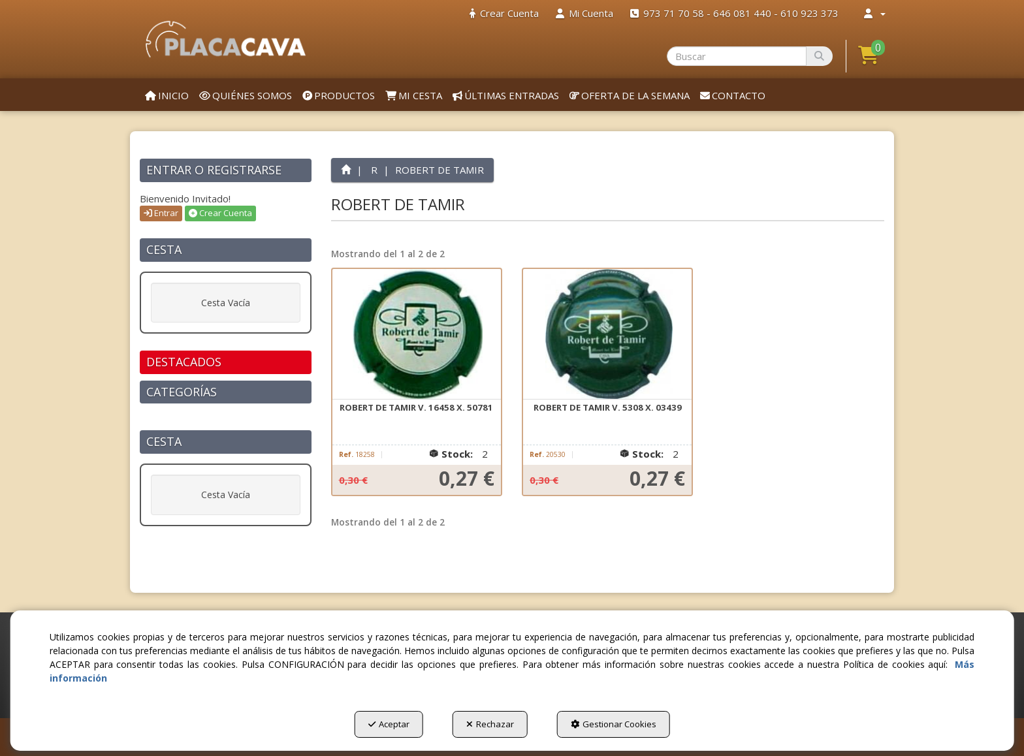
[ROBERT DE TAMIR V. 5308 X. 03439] (607, 334)
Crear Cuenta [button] (220, 213)
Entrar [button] (161, 213)
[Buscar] (819, 56)
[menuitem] (504, 13)
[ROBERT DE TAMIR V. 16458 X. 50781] (416, 334)
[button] (226, 39)
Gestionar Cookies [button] (613, 724)
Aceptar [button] (388, 724)
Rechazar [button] (490, 724)
